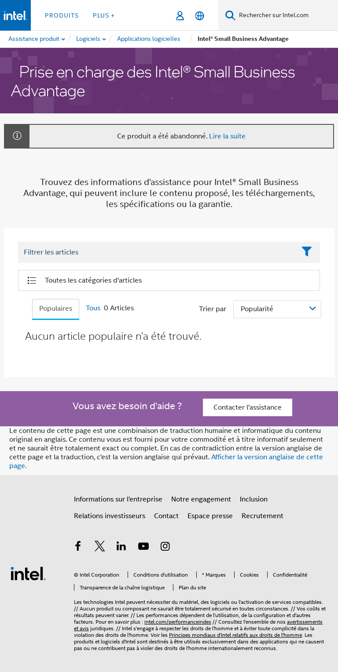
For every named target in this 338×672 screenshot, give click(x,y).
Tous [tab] (93, 308)
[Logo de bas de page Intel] (28, 573)
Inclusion (254, 499)
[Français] (199, 15)
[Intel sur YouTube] (143, 548)
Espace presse (210, 516)
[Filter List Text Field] (157, 253)
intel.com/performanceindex (177, 621)
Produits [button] (62, 15)
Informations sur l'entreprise (118, 499)
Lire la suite (227, 136)
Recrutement (262, 516)
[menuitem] (88, 39)
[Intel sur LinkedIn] (121, 548)
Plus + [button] (104, 15)
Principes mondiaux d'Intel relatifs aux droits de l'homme (235, 635)
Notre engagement (201, 499)
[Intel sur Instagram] (165, 548)
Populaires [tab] (55, 308)
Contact (166, 516)
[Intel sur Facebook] (77, 548)
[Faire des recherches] (230, 15)
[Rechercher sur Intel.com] (286, 15)
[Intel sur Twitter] (99, 548)
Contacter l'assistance (247, 407)
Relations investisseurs (109, 516)
